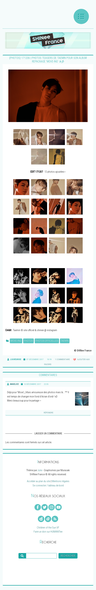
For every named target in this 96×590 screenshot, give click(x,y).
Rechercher (68, 555)
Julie (40, 470)
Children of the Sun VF (48, 527)
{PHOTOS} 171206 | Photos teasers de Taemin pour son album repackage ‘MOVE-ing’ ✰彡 (48, 59)
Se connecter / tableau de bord (48, 485)
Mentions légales (60, 481)
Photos (28, 340)
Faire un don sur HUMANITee (48, 531)
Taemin (65, 340)
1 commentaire (62, 359)
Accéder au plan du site (38, 481)
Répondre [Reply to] (48, 412)
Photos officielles (47, 340)
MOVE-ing (16, 340)
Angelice (14, 384)
